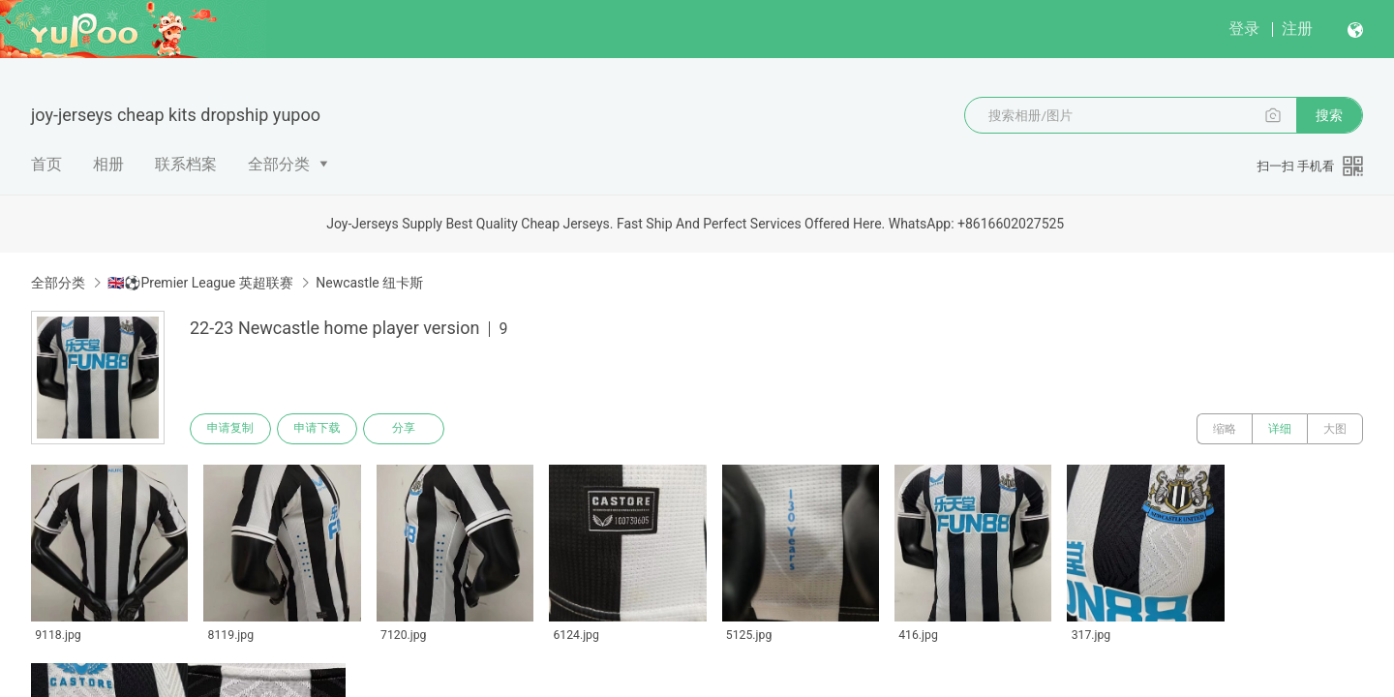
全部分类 (279, 164)
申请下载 (317, 429)
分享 (404, 429)
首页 (46, 164)
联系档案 (186, 164)
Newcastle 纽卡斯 (369, 282)
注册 (1297, 28)
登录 (1243, 28)
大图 (1335, 429)
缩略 (1224, 429)
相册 (108, 164)
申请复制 (230, 429)
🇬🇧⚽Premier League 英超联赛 (199, 282)
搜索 (1329, 115)
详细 (1279, 429)
